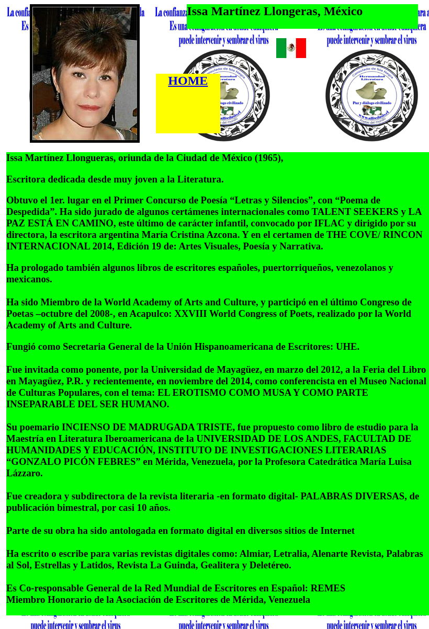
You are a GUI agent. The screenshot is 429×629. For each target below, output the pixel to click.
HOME (188, 80)
